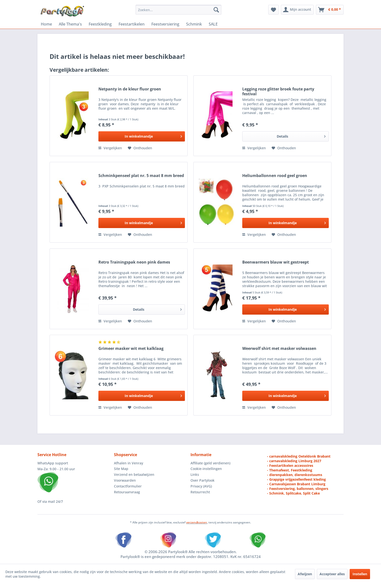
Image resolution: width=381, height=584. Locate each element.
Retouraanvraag (127, 492)
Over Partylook (202, 480)
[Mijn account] (297, 10)
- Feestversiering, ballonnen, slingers (297, 488)
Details (301, 136)
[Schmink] (194, 24)
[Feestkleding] (100, 24)
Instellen (360, 574)
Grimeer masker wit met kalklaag (131, 348)
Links (194, 474)
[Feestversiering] (165, 24)
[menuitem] (178, 10)
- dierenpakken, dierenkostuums (294, 474)
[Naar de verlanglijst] (140, 148)
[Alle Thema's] (70, 24)
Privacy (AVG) (201, 486)
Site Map (121, 468)
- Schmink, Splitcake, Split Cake (293, 493)
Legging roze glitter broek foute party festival (278, 91)
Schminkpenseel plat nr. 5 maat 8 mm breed (141, 175)
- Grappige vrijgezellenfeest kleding (296, 479)
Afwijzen (305, 574)
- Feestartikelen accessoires (290, 465)
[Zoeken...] (178, 10)
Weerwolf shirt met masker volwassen (279, 348)
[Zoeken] (216, 10)
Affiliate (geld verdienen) (210, 463)
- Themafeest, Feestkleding (289, 470)
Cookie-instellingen (206, 468)
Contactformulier (128, 486)
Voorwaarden (125, 480)
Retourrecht (200, 492)
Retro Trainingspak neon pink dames (134, 262)
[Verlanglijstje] (273, 10)
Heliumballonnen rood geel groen (274, 175)
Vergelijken (110, 148)
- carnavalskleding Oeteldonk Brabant (298, 456)
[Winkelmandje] (330, 10)
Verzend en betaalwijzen (134, 474)
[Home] (46, 24)
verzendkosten (196, 522)
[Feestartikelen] (131, 24)
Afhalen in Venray (128, 463)
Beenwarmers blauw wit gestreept (275, 262)
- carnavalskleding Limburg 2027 (294, 461)
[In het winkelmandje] (141, 136)
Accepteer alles (332, 574)
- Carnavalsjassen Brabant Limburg (296, 484)
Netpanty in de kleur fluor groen (129, 89)
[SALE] (213, 24)
